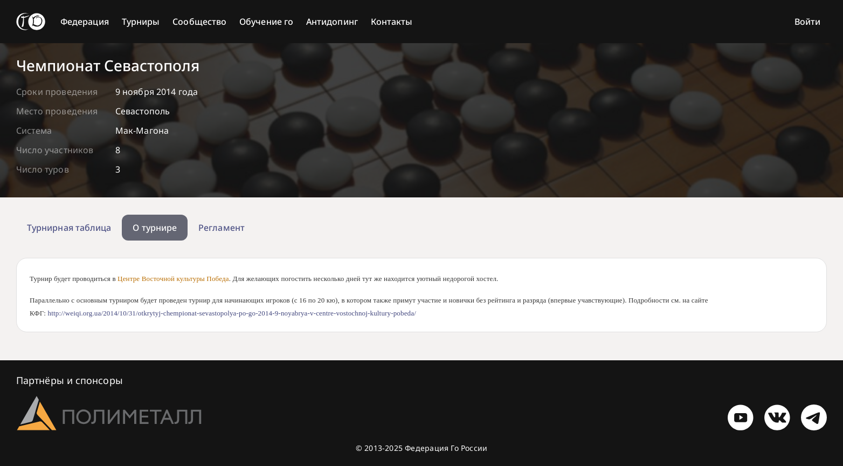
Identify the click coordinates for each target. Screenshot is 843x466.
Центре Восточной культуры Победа (173, 279)
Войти (807, 22)
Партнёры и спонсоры (69, 380)
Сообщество (199, 22)
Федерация (84, 22)
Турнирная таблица (69, 228)
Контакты (392, 22)
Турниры (141, 22)
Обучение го (266, 22)
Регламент (221, 228)
